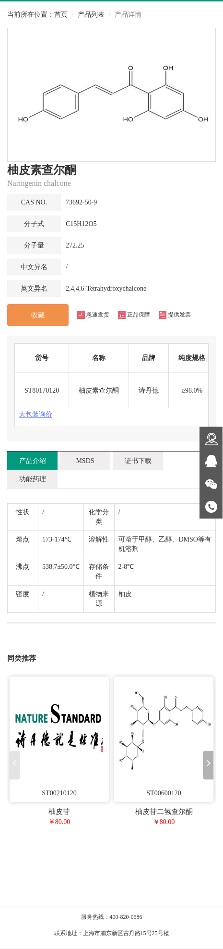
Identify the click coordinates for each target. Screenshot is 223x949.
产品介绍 (32, 460)
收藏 (38, 315)
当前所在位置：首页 (37, 14)
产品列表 (91, 14)
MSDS (85, 460)
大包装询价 (35, 414)
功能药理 (32, 479)
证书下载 (138, 460)
